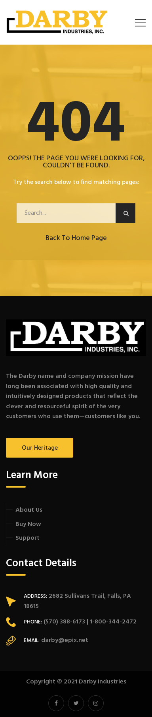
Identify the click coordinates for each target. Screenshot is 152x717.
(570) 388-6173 (63, 622)
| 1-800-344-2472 (111, 622)
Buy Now (28, 524)
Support (27, 538)
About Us (28, 510)
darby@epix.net (64, 640)
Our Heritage (40, 448)
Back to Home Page (76, 238)
